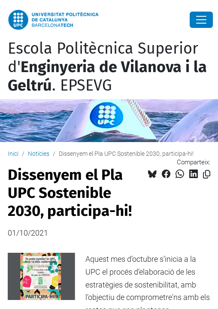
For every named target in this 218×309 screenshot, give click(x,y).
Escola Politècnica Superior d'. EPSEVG (107, 67)
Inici (13, 153)
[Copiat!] (206, 174)
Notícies (38, 153)
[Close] (201, 20)
